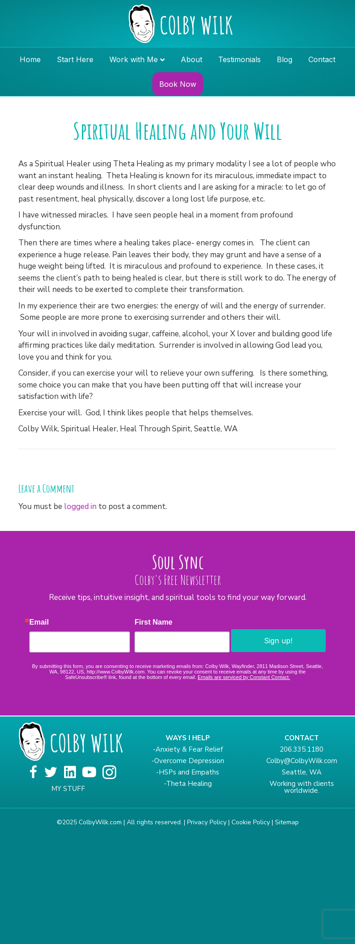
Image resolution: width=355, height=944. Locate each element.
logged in (80, 506)
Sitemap (287, 822)
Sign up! (278, 640)
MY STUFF (68, 788)
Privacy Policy (206, 822)
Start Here (75, 59)
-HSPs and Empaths (187, 772)
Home (30, 59)
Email (39, 622)
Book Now (177, 84)
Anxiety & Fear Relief (189, 749)
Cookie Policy (250, 822)
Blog (284, 59)
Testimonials (239, 59)
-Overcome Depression (187, 760)
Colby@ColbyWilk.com (301, 760)
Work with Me (133, 59)
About (191, 59)
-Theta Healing (188, 783)
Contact (321, 59)
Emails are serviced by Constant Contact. (244, 677)
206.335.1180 (301, 749)
